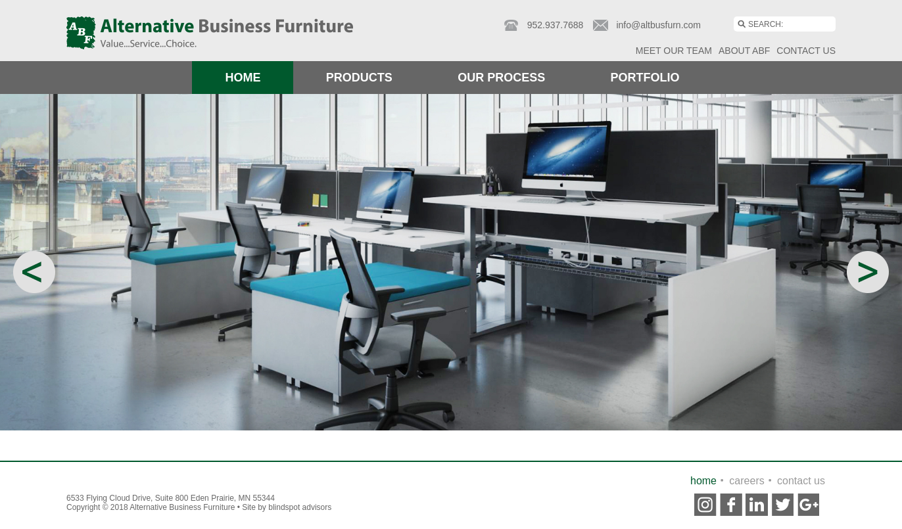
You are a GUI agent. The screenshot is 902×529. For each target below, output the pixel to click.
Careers (746, 480)
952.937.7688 (555, 25)
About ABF (744, 50)
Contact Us (806, 50)
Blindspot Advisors (299, 507)
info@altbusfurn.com (658, 25)
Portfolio (645, 77)
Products (359, 77)
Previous (34, 272)
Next (868, 272)
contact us (801, 480)
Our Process (501, 77)
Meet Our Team (674, 50)
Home (242, 77)
